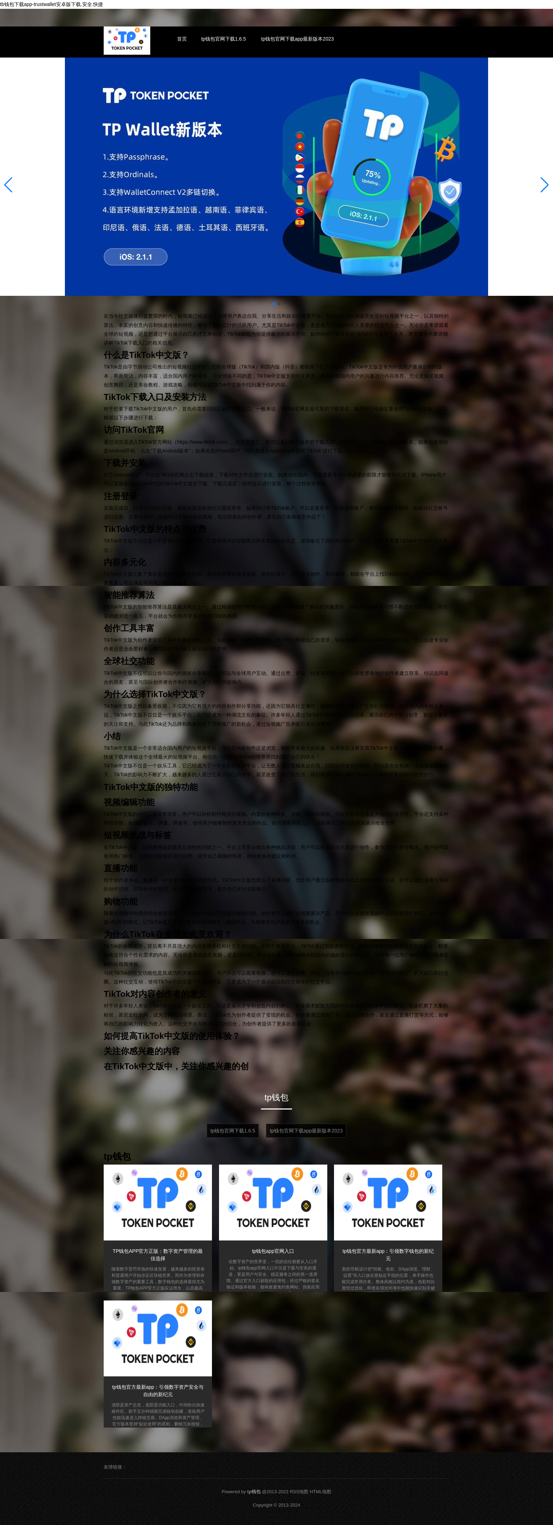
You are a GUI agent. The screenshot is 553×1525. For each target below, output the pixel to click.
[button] (544, 184)
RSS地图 (299, 1491)
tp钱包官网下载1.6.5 (223, 39)
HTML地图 (320, 1491)
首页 (182, 39)
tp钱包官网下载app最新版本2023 (297, 39)
